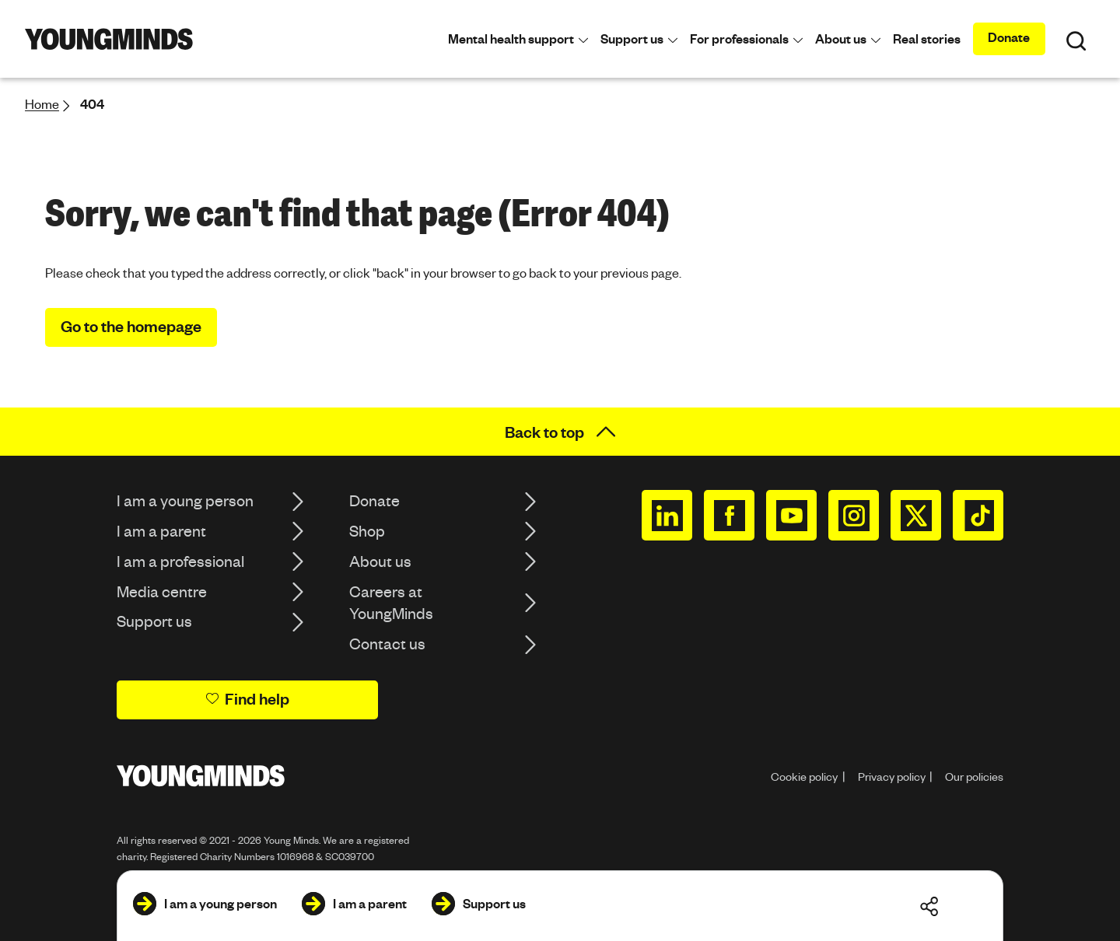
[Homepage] (109, 39)
